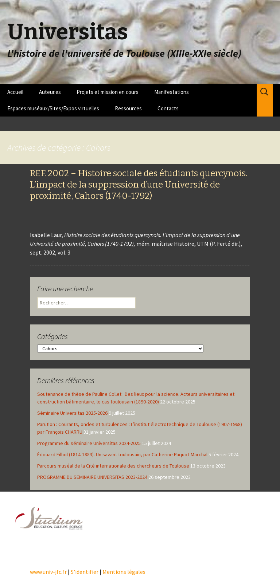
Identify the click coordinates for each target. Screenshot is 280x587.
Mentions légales (123, 571)
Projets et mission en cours (108, 91)
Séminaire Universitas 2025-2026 (72, 413)
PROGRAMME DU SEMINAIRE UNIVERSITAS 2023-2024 (92, 477)
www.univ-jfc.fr (48, 571)
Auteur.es (50, 91)
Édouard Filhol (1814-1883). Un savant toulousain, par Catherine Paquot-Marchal (122, 454)
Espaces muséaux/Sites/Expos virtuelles (53, 108)
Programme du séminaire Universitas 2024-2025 (89, 443)
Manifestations (171, 91)
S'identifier (84, 571)
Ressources (128, 108)
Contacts (168, 108)
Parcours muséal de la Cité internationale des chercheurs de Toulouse (113, 465)
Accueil (15, 91)
